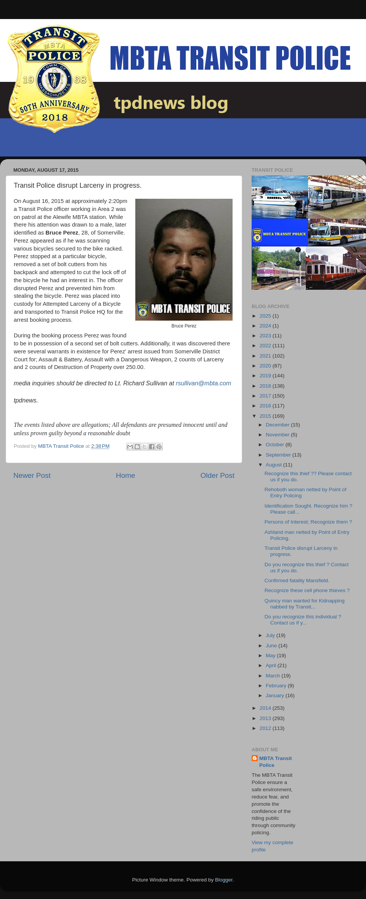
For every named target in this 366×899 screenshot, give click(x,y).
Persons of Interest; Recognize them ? (308, 522)
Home (125, 475)
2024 (266, 326)
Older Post (217, 475)
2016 (266, 406)
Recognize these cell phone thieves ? (307, 590)
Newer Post (32, 475)
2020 (266, 366)
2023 (266, 336)
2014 (266, 708)
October (276, 444)
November (278, 435)
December (278, 425)
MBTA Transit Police (275, 761)
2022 (266, 345)
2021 (266, 356)
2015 (266, 416)
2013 (266, 718)
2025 (266, 316)
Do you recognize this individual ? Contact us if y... (303, 620)
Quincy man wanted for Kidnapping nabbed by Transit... (305, 604)
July (271, 635)
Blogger (224, 880)
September (279, 455)
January (276, 695)
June (272, 645)
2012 (266, 728)
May (271, 655)
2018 (266, 386)
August (274, 465)
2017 (266, 396)
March (273, 676)
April (272, 665)
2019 (266, 375)
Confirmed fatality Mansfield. (297, 580)
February (277, 685)
